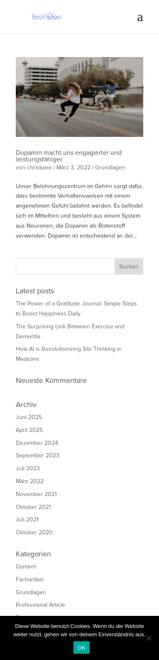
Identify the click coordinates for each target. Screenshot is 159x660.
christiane (39, 167)
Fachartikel (30, 579)
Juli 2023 (28, 468)
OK (82, 648)
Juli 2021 (27, 519)
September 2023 (37, 455)
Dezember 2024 (37, 443)
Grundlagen (110, 167)
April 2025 (29, 430)
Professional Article (40, 604)
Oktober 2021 (33, 507)
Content (26, 566)
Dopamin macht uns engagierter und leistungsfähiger (69, 156)
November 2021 (36, 494)
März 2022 (30, 481)
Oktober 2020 (34, 532)
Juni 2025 (29, 417)
